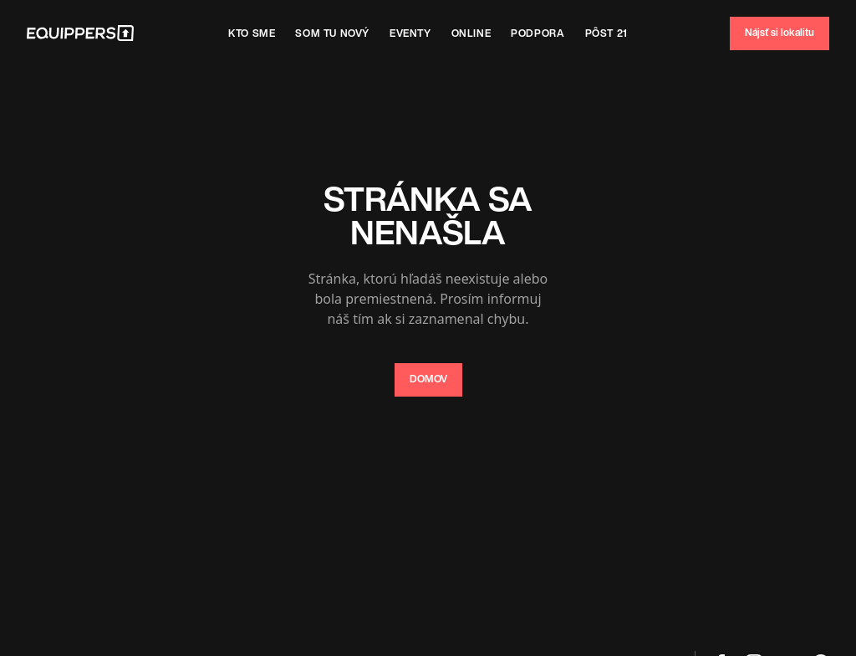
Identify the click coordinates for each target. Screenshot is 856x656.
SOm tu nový (332, 33)
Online (471, 33)
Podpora (537, 33)
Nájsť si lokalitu (779, 32)
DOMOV (428, 378)
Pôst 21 (606, 33)
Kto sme (251, 33)
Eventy (410, 33)
